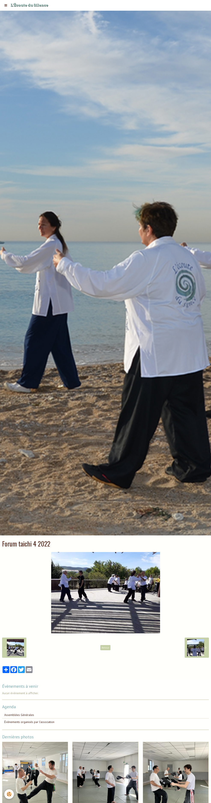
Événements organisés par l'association (29, 722)
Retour (105, 647)
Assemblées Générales (19, 715)
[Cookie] (9, 794)
